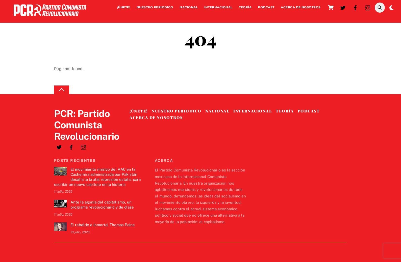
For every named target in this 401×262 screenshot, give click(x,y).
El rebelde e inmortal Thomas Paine (102, 225)
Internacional (218, 7)
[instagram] (368, 7)
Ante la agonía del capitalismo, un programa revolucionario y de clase (102, 204)
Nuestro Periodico (155, 7)
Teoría (245, 7)
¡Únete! (123, 7)
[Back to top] (61, 89)
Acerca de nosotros (301, 7)
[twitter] (343, 7)
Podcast (266, 7)
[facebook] (355, 7)
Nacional (189, 7)
